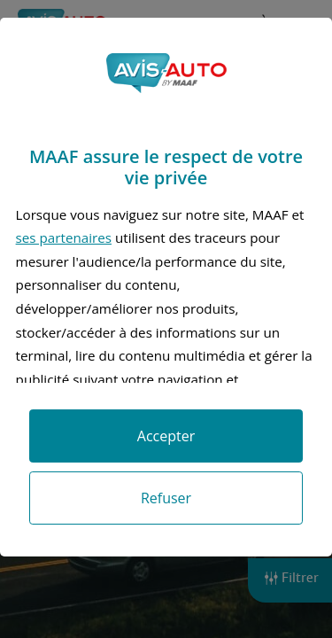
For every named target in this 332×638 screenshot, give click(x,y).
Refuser (166, 498)
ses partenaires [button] (64, 237)
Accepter (166, 436)
